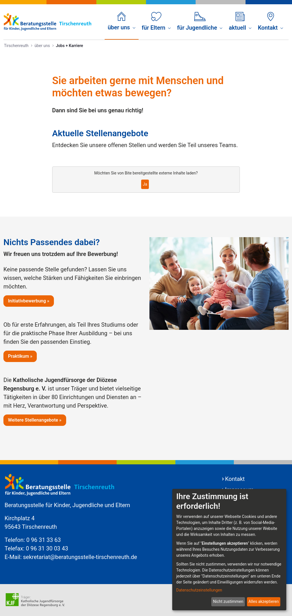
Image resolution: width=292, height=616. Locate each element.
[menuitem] (122, 21)
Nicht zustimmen (228, 601)
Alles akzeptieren (263, 601)
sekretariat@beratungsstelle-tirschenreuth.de (80, 557)
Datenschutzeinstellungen (199, 590)
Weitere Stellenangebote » (35, 420)
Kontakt (235, 478)
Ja (145, 184)
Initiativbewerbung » (28, 301)
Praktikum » (20, 356)
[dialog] (229, 549)
